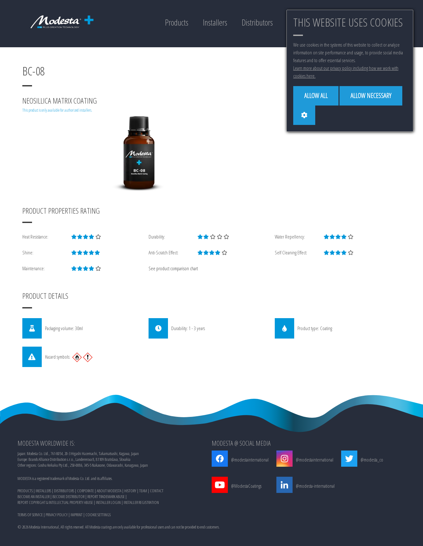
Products (176, 22)
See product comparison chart (173, 268)
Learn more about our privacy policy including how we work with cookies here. (345, 72)
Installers (215, 22)
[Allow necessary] (371, 96)
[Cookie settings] (304, 115)
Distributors (257, 22)
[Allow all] (316, 96)
